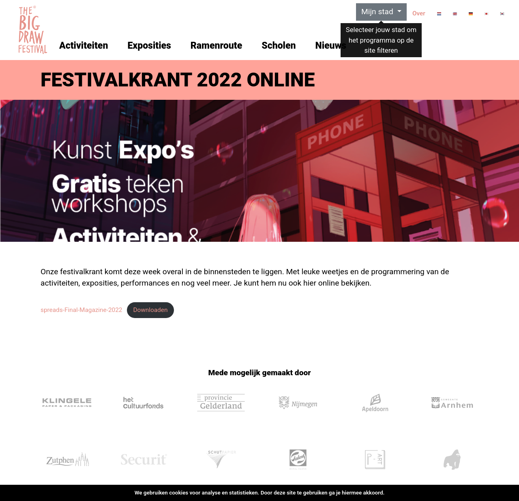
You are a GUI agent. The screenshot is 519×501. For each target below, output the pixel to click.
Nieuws (330, 45)
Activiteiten (83, 45)
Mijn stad (378, 11)
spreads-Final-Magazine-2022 (81, 310)
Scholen (279, 45)
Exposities (149, 45)
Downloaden (150, 310)
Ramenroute (216, 45)
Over (418, 13)
